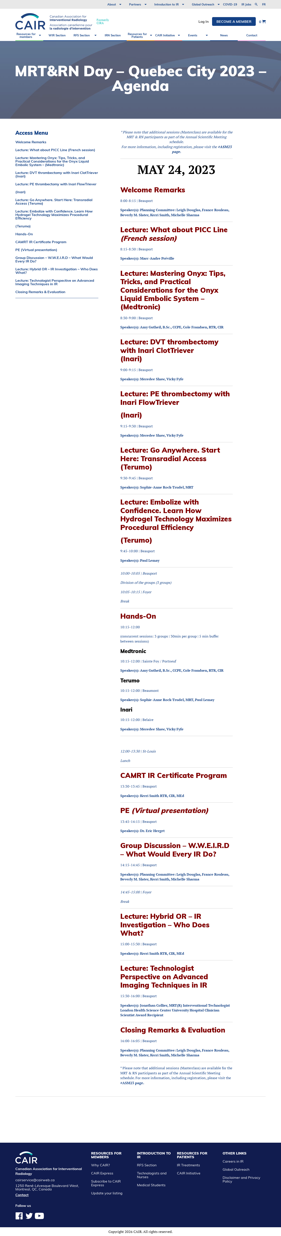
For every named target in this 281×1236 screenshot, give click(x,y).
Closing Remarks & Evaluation (40, 292)
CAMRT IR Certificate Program (40, 242)
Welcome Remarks (30, 142)
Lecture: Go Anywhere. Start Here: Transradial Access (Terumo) (53, 201)
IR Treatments (188, 1165)
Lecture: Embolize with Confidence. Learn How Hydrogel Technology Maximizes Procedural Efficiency (54, 214)
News (224, 35)
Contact (251, 35)
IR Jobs (246, 4)
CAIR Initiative (165, 35)
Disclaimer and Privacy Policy (241, 1179)
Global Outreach (203, 4)
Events (192, 35)
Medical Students (151, 1185)
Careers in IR (233, 1161)
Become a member (233, 21)
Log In (203, 21)
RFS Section (82, 35)
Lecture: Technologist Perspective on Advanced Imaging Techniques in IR (54, 282)
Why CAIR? (100, 1165)
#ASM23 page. (132, 1082)
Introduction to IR (166, 4)
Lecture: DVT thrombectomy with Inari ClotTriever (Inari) (56, 174)
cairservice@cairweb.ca (35, 1180)
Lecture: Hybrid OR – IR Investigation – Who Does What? (56, 270)
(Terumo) (23, 226)
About (111, 4)
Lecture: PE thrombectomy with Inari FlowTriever (55, 184)
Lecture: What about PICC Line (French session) (55, 150)
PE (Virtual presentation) (36, 249)
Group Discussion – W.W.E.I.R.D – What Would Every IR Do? (54, 259)
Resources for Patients (137, 35)
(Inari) (20, 192)
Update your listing (106, 1193)
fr (264, 4)
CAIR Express (102, 1173)
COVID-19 (230, 4)
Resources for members (26, 35)
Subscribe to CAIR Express (106, 1183)
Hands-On (24, 234)
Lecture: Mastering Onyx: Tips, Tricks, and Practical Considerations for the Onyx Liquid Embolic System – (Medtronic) (52, 161)
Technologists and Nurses (152, 1175)
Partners (135, 4)
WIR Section (57, 35)
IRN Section (113, 35)
